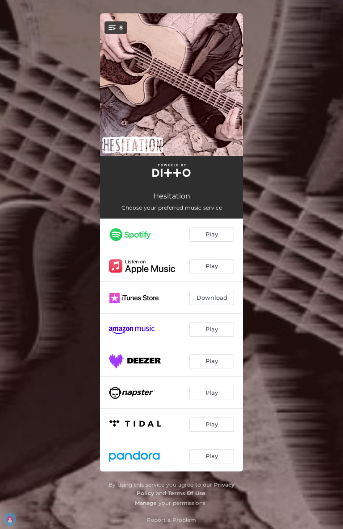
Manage (146, 503)
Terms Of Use (186, 493)
